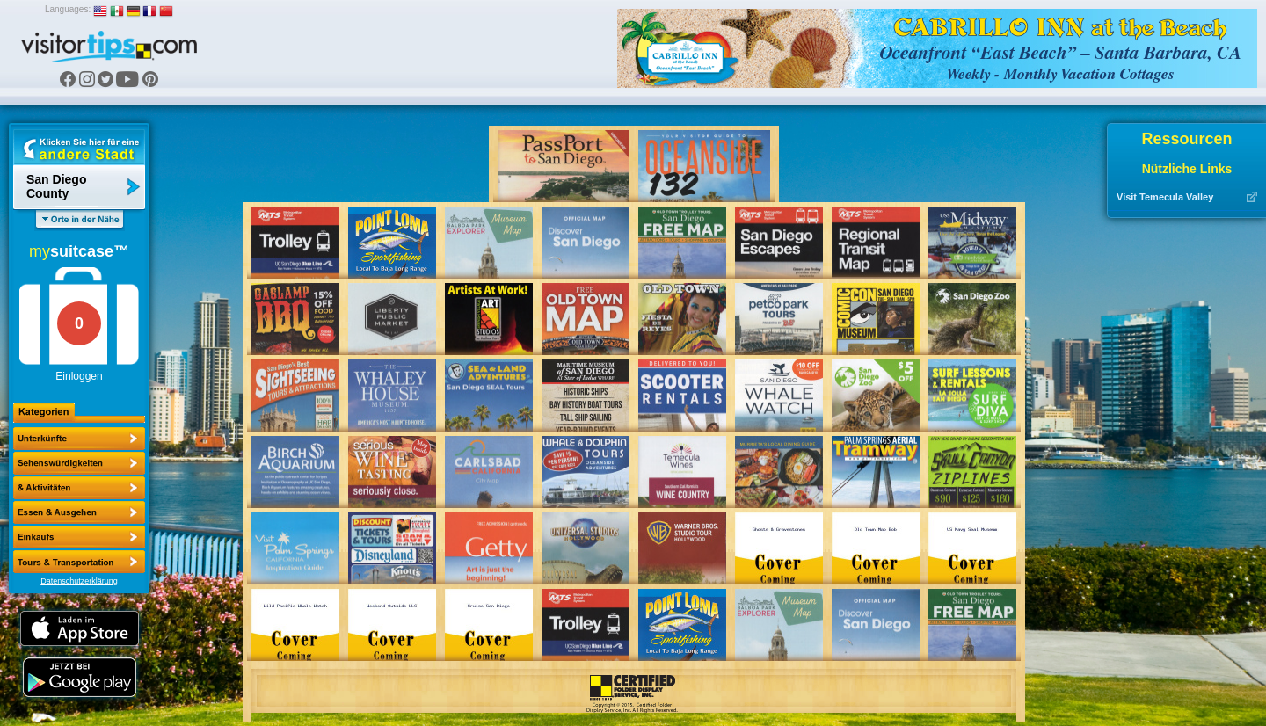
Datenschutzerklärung (79, 581)
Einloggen (78, 376)
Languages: (68, 9)
